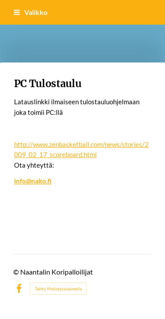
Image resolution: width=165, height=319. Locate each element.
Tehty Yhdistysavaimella (58, 288)
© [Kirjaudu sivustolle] (16, 272)
